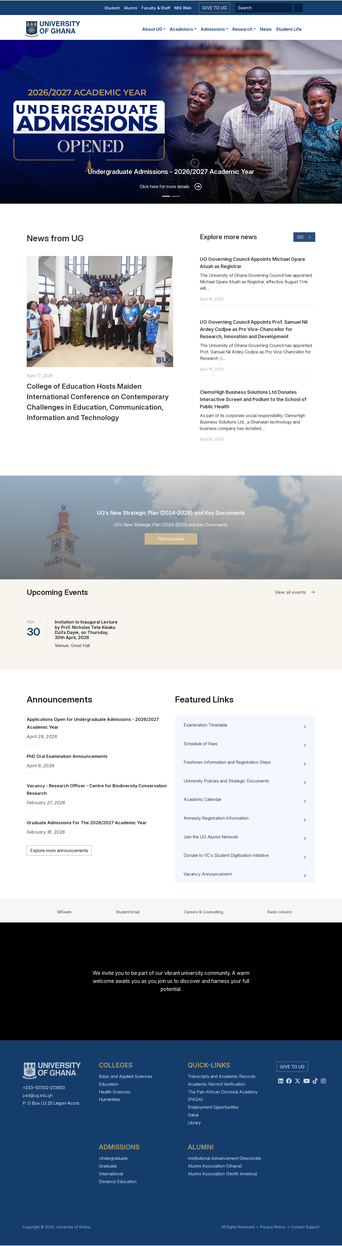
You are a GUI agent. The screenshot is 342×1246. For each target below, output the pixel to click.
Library (194, 1122)
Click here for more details (164, 186)
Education (108, 1084)
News (266, 29)
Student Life (289, 29)
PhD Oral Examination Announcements (67, 756)
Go (304, 261)
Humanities (109, 1099)
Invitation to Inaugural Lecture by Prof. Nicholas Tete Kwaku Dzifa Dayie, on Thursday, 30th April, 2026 (86, 629)
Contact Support (305, 1227)
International (111, 1173)
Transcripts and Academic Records (221, 1076)
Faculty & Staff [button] (156, 7)
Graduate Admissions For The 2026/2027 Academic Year (87, 822)
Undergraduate (113, 1158)
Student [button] (112, 7)
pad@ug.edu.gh (38, 1095)
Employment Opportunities (213, 1107)
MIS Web (182, 7)
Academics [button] (181, 29)
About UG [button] (152, 29)
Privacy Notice (272, 1227)
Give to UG (214, 7)
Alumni (130, 7)
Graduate (108, 1166)
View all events (295, 592)
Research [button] (242, 29)
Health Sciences (114, 1092)
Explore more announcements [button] (59, 850)
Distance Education (118, 1181)
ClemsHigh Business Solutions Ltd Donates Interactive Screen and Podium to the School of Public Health (253, 423)
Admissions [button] (213, 29)
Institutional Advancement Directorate (224, 1158)
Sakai (193, 1115)
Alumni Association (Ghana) (215, 1166)
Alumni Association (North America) (222, 1173)
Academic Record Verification (216, 1084)
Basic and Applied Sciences (125, 1076)
